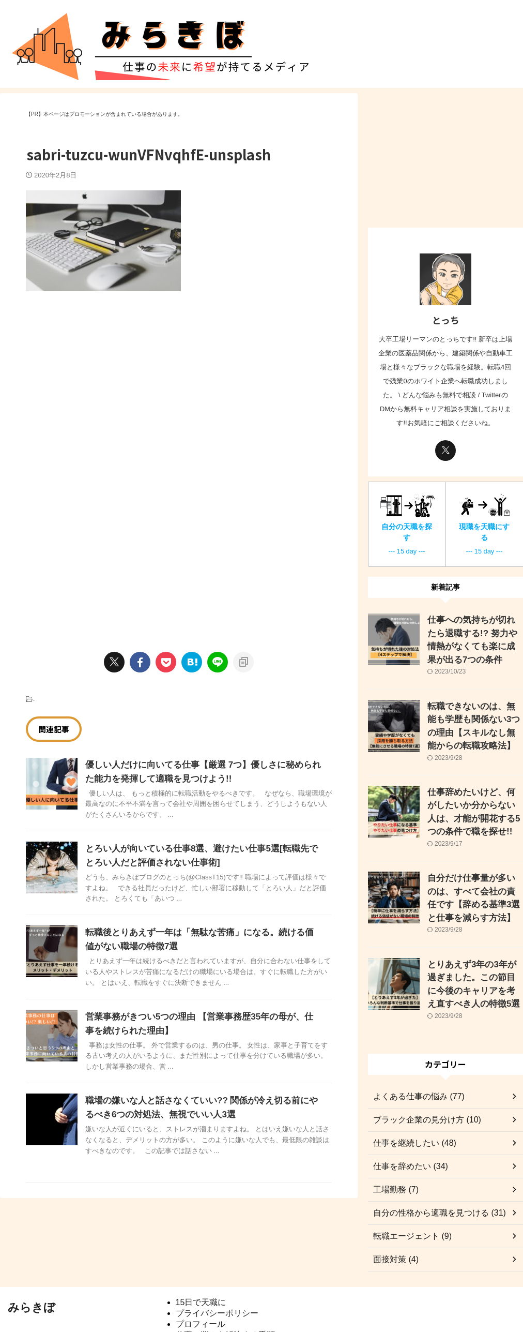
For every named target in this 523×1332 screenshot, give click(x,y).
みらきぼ (31, 1262)
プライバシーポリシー (217, 1268)
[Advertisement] (112, 379)
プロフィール (200, 1279)
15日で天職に (201, 1257)
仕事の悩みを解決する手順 (225, 1289)
